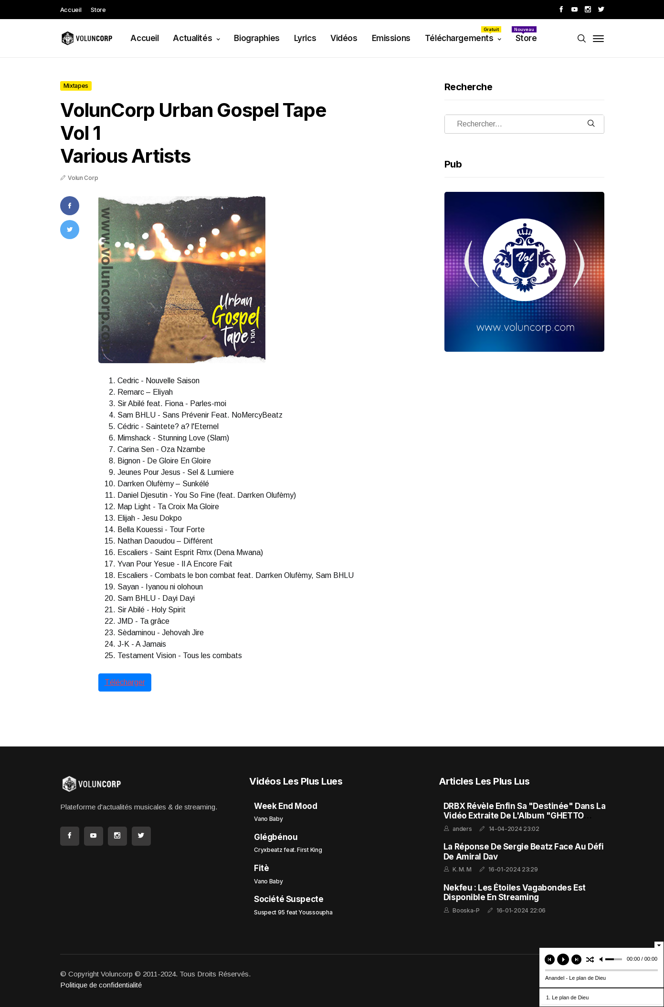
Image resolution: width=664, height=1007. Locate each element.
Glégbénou (275, 837)
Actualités (193, 38)
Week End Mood (285, 806)
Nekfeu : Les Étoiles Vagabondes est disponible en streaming (514, 892)
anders (462, 828)
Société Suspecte (288, 899)
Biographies (256, 38)
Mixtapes (76, 85)
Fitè (261, 868)
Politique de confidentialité (101, 985)
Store (98, 9)
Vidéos (343, 38)
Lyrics (305, 38)
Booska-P (466, 910)
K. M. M (462, 869)
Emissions (391, 38)
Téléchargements (463, 34)
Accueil (71, 9)
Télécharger (125, 682)
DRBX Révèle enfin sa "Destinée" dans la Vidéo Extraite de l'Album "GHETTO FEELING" (524, 815)
